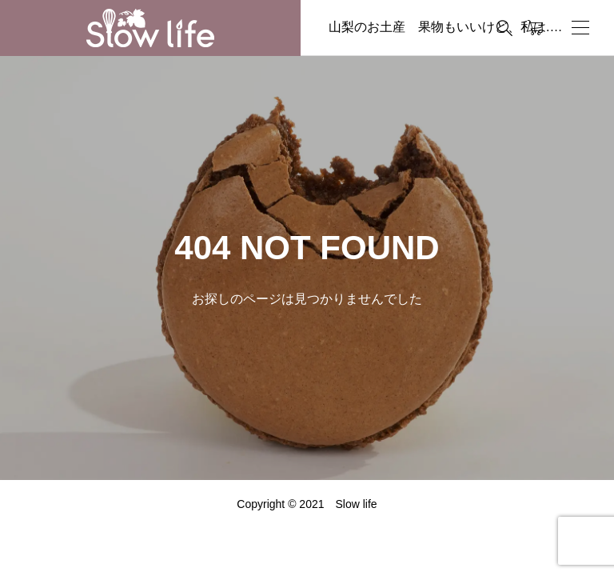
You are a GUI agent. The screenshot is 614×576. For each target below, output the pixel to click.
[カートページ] (535, 28)
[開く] (580, 27)
